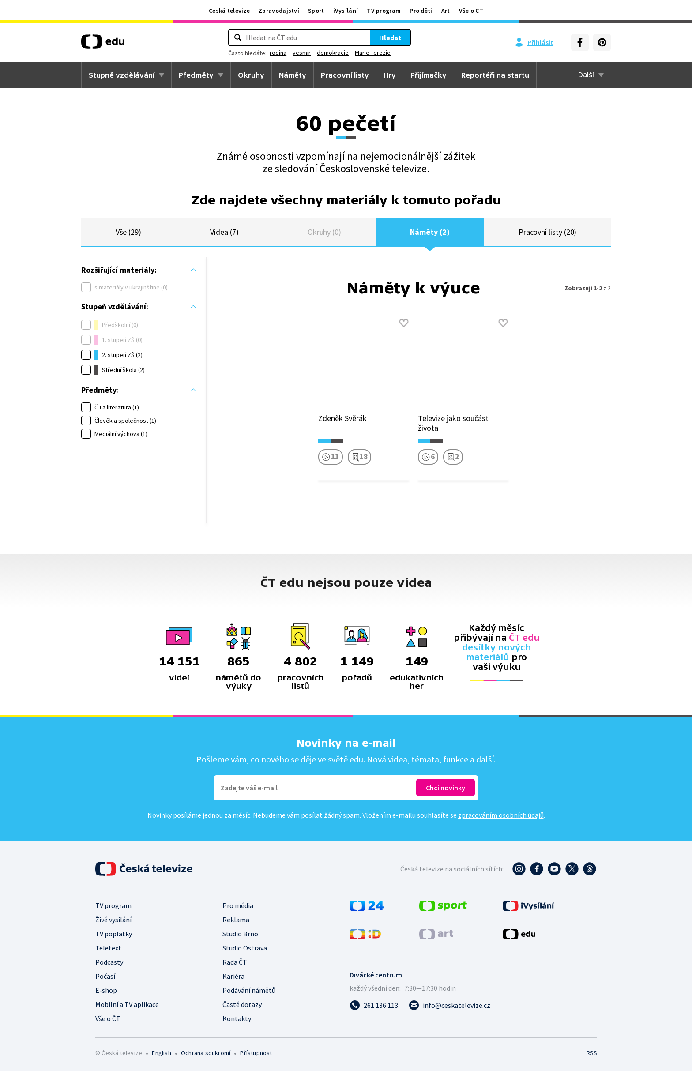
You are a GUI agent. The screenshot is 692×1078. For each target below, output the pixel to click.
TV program (384, 11)
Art (445, 11)
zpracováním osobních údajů (501, 821)
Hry (390, 75)
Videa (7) (224, 235)
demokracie (333, 52)
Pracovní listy (345, 75)
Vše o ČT (471, 11)
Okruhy (251, 75)
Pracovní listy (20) (548, 235)
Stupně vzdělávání (121, 75)
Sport (316, 11)
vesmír (302, 52)
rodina (278, 52)
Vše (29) (128, 235)
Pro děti (421, 11)
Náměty (292, 75)
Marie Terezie (373, 52)
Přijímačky (428, 75)
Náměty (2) (429, 235)
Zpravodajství (279, 11)
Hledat (390, 37)
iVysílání (345, 11)
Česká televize (229, 11)
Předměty (196, 75)
